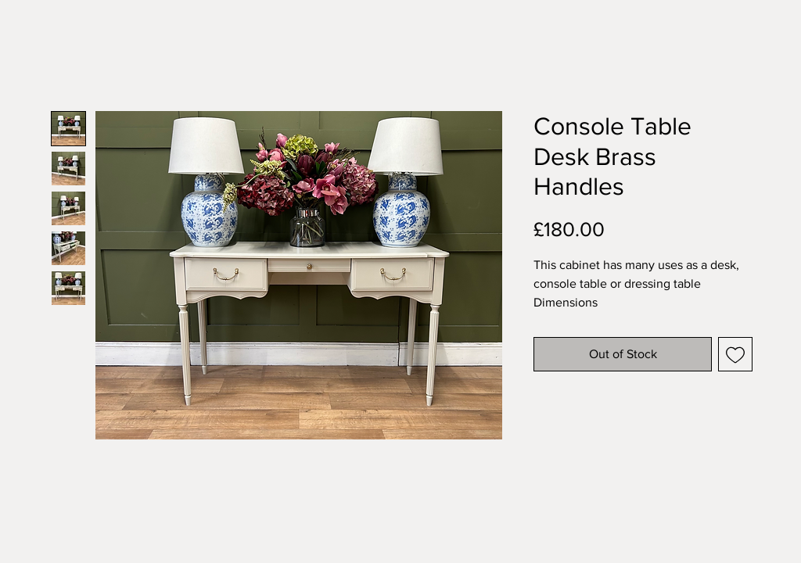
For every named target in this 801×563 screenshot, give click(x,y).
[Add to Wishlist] (735, 354)
